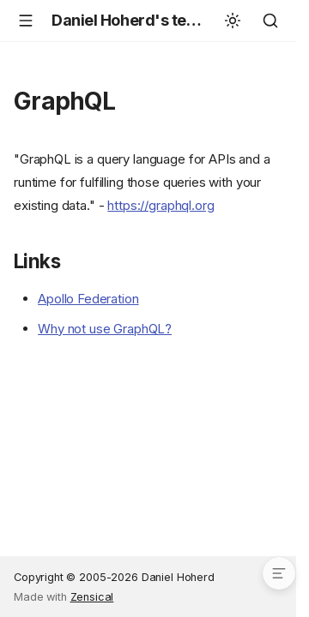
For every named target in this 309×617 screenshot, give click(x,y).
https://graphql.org (160, 205)
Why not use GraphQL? (105, 328)
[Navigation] (25, 20)
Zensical (92, 596)
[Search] (270, 20)
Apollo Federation (88, 299)
